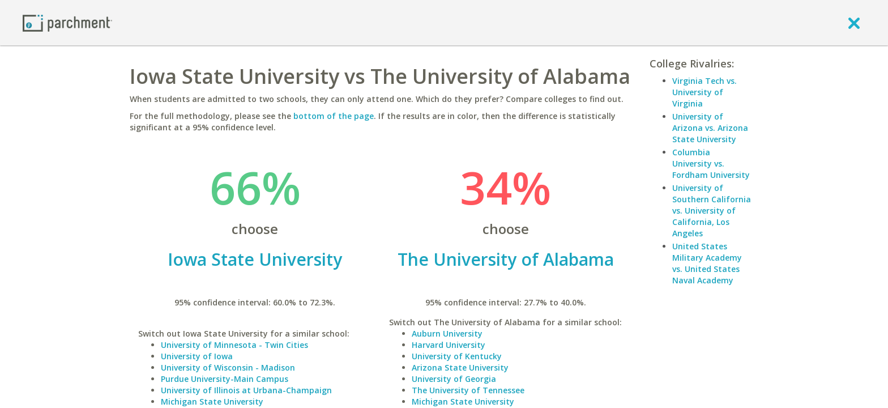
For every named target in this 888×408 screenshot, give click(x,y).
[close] (854, 22)
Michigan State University (212, 401)
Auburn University (447, 333)
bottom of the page (333, 115)
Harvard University (448, 344)
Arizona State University (460, 367)
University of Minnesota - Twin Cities (234, 344)
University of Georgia (454, 378)
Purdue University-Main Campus (224, 378)
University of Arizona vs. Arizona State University (710, 127)
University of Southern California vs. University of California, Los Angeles (711, 210)
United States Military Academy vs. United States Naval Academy (707, 263)
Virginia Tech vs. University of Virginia (704, 92)
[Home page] (67, 22)
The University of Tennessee (468, 390)
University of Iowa (197, 356)
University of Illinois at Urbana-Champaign (246, 390)
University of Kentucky (457, 356)
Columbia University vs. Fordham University (711, 163)
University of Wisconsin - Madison (228, 367)
